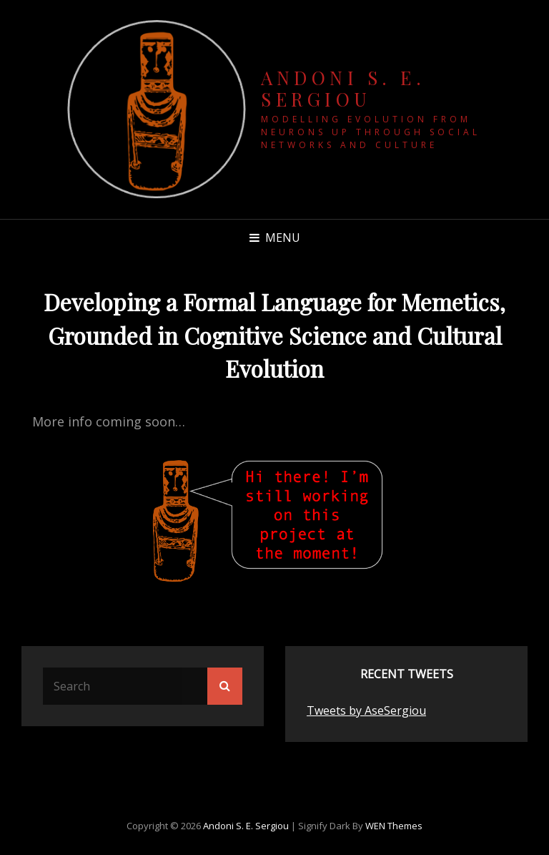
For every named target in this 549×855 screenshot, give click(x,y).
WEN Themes (393, 825)
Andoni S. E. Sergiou (343, 88)
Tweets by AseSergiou (366, 710)
